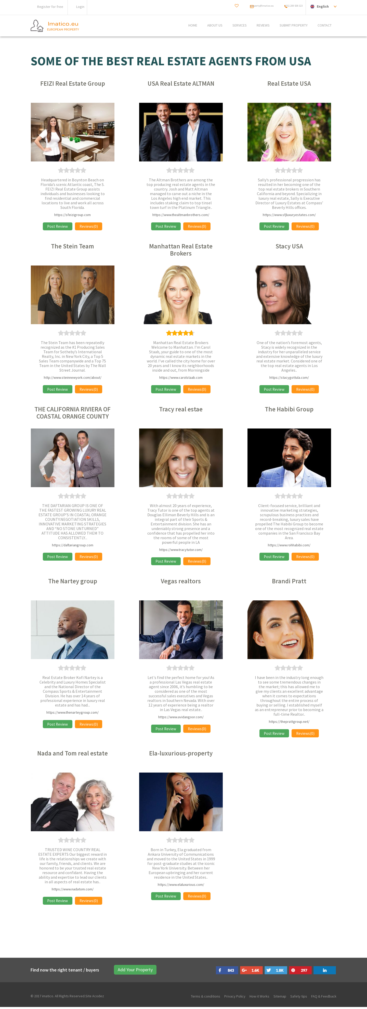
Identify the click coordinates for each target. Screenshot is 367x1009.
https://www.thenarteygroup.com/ (72, 713)
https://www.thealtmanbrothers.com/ (180, 214)
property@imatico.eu (245, 6)
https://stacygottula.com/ (289, 378)
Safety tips (298, 998)
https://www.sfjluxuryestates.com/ (289, 214)
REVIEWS (263, 25)
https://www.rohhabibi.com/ (289, 546)
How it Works (259, 998)
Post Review (56, 226)
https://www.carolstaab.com (181, 378)
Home (192, 25)
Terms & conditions (205, 998)
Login (80, 6)
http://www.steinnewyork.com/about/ (72, 378)
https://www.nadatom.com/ (73, 890)
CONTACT (325, 25)
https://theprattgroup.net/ (289, 723)
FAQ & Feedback (323, 998)
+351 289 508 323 (289, 6)
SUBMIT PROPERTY (294, 25)
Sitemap (279, 998)
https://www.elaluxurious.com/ (181, 886)
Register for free (50, 6)
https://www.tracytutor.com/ (181, 550)
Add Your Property (129, 972)
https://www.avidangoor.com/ (181, 718)
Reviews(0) (90, 226)
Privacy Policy (234, 998)
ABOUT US (214, 25)
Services (239, 25)
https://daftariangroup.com (72, 546)
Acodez (98, 998)
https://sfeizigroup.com (72, 214)
